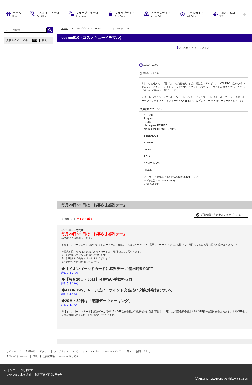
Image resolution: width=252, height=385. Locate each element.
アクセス (44, 351)
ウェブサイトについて (66, 351)
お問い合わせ (143, 351)
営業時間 (30, 351)
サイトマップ (13, 351)
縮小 (25, 40)
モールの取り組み (69, 356)
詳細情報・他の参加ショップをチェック (223, 214)
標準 (34, 40)
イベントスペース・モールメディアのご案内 (107, 351)
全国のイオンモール (17, 356)
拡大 (44, 40)
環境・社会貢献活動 (44, 356)
